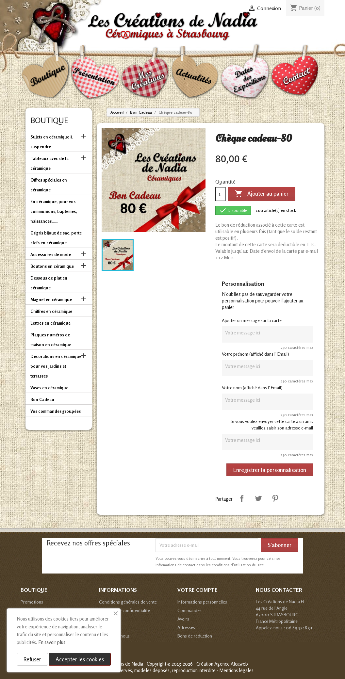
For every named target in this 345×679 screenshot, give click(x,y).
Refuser (32, 659)
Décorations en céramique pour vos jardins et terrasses (55, 366)
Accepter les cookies (80, 659)
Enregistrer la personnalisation (269, 469)
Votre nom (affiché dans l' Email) (252, 387)
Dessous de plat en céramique (48, 282)
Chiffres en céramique (51, 311)
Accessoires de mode (50, 254)
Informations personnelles (202, 602)
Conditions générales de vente (128, 602)
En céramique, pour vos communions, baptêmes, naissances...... (53, 211)
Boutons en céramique (52, 266)
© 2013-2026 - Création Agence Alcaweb (207, 664)
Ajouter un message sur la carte (252, 320)
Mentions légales (236, 670)
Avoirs (183, 619)
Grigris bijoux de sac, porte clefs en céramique (56, 237)
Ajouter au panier (261, 194)
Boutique (49, 120)
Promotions (32, 602)
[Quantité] (220, 194)
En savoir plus (51, 642)
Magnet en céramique (51, 299)
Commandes (189, 610)
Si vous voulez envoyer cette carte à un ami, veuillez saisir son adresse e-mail (272, 424)
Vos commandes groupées (55, 411)
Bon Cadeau (42, 399)
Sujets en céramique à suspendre (51, 141)
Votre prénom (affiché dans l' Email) (255, 354)
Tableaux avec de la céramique (49, 163)
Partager (241, 498)
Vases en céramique (49, 387)
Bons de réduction (194, 636)
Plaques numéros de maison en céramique (50, 339)
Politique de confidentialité (124, 610)
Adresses (186, 627)
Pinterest (275, 498)
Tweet (258, 498)
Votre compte (197, 590)
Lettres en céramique (50, 323)
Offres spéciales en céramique (48, 184)
